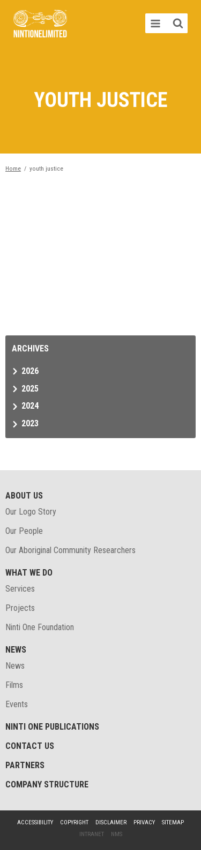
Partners (24, 765)
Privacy (144, 822)
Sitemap (173, 822)
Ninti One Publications (52, 727)
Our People (24, 531)
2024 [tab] (30, 406)
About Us (24, 496)
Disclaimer (110, 822)
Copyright (74, 822)
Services (20, 589)
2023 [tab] (30, 423)
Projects (20, 608)
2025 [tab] (30, 389)
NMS (116, 834)
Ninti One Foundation (39, 627)
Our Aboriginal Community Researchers (70, 550)
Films (14, 685)
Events (16, 704)
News (15, 650)
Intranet (91, 834)
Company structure (46, 784)
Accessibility (35, 822)
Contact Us (29, 746)
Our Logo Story (30, 512)
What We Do (29, 573)
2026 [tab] (30, 371)
